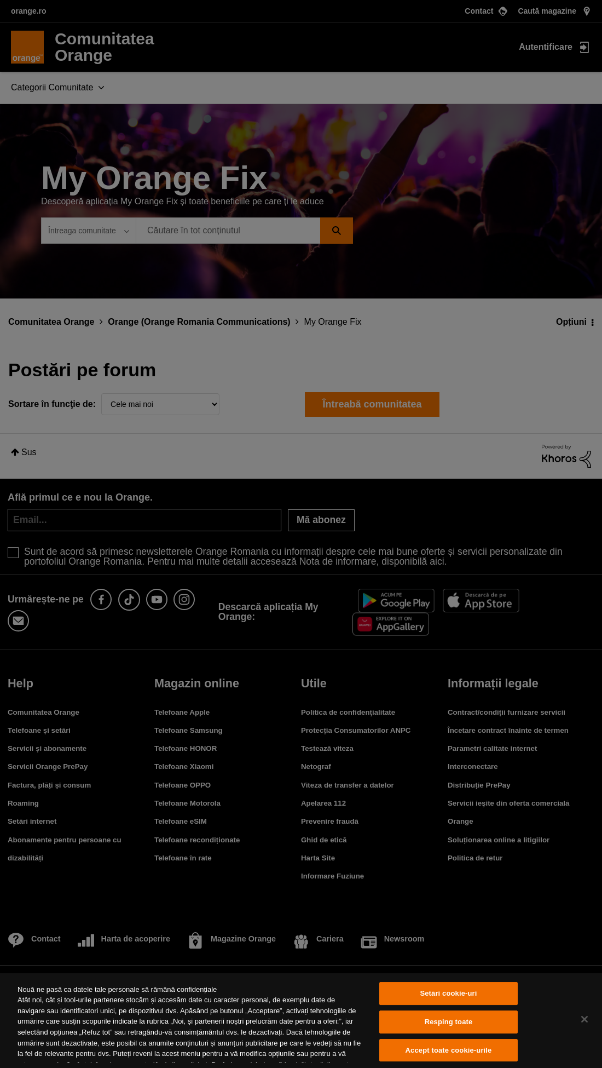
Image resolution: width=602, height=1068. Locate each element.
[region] (301, 1020)
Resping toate (449, 1022)
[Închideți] (584, 1019)
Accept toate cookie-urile (449, 1050)
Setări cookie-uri (448, 994)
